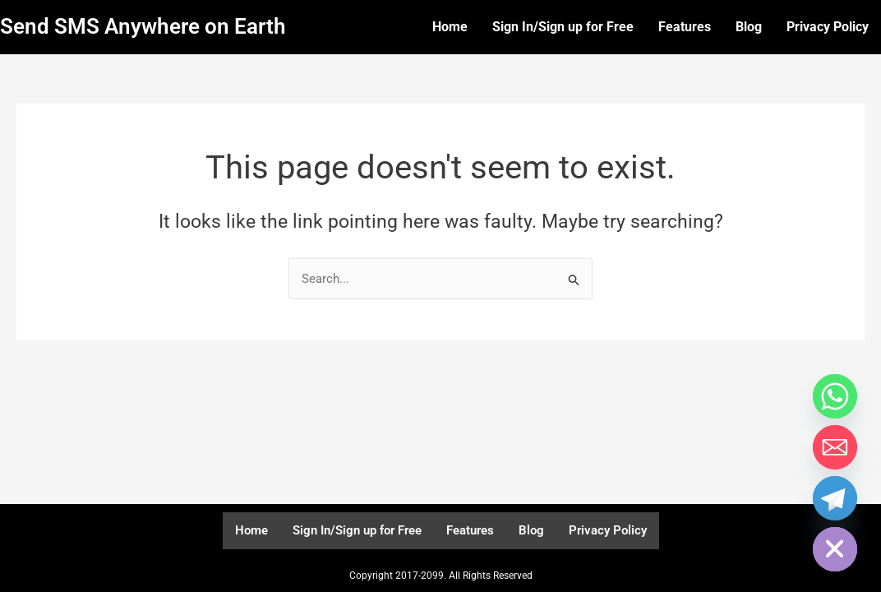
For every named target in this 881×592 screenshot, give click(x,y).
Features (684, 27)
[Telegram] (835, 498)
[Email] (835, 447)
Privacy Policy (827, 27)
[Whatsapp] (835, 396)
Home (450, 27)
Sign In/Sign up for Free (563, 27)
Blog (749, 27)
